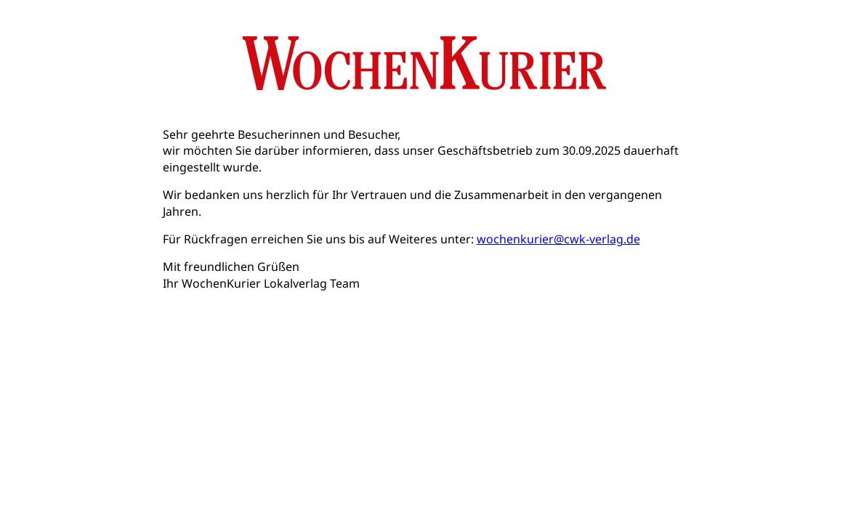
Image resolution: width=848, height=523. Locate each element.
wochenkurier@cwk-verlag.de (558, 239)
